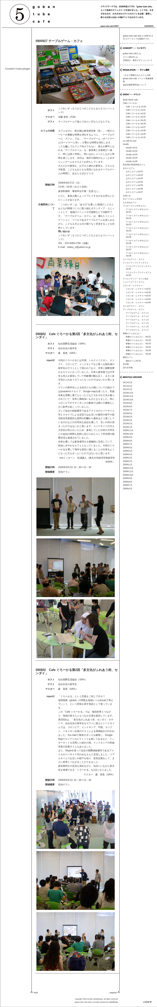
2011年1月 (127, 389)
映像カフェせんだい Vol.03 (138, 344)
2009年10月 (128, 434)
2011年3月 (127, 382)
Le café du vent (129, 141)
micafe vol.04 (131, 158)
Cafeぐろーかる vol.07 (136, 127)
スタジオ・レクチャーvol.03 (138, 296)
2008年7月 (127, 485)
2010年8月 (127, 406)
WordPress (113, 1002)
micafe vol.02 (131, 151)
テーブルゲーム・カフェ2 (137, 316)
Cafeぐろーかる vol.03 (136, 117)
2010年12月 (128, 393)
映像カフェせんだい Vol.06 (138, 354)
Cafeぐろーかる (130, 103)
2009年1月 (127, 465)
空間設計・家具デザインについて (137, 60)
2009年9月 (127, 437)
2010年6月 (127, 413)
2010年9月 (127, 403)
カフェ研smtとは (130, 57)
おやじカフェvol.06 (134, 189)
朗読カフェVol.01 (133, 361)
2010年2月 (127, 423)
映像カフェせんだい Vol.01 (138, 337)
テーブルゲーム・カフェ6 (137, 327)
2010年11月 (128, 396)
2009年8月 (127, 441)
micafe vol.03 (131, 154)
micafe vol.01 (131, 148)
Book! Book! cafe (130, 100)
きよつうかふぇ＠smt (132, 199)
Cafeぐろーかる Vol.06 (136, 124)
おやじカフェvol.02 (134, 175)
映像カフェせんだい (132, 333)
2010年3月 (127, 420)
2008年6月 (127, 489)
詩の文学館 (128, 368)
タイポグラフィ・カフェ (133, 306)
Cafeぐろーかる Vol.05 (136, 120)
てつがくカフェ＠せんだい (134, 206)
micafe (126, 144)
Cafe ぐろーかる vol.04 (136, 107)
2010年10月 (128, 400)
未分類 (126, 364)
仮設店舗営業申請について (134, 85)
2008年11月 (128, 471)
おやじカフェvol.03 (134, 178)
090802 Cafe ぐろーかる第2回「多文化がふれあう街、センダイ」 (77, 335)
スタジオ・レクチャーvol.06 (138, 302)
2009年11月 (128, 430)
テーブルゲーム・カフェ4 (137, 320)
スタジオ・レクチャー (133, 285)
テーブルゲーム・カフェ (133, 309)
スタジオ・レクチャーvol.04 (138, 299)
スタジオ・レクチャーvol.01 (138, 289)
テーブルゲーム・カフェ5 (137, 323)
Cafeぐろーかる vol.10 (136, 137)
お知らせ (127, 196)
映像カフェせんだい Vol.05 (138, 350)
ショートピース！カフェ (133, 282)
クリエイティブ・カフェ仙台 (135, 279)
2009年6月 (127, 448)
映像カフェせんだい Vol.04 (138, 347)
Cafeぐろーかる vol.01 (136, 110)
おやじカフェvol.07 (134, 192)
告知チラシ (64, 472)
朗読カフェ (128, 357)
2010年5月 (127, 417)
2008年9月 (127, 478)
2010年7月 (127, 410)
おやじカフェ (129, 168)
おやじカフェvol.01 (134, 171)
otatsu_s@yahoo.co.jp (78, 247)
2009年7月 (127, 444)
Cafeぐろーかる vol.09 (136, 134)
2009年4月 (127, 454)
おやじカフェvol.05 (134, 185)
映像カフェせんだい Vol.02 (138, 340)
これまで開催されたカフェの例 (136, 75)
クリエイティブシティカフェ (135, 263)
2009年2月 (127, 461)
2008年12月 (128, 468)
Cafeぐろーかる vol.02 (136, 113)
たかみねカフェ (130, 202)
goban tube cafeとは (132, 53)
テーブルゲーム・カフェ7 (137, 330)
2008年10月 (128, 475)
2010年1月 (127, 427)
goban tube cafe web (132, 36)
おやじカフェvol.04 (134, 182)
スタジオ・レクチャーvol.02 (138, 292)
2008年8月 (127, 482)
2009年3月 (127, 458)
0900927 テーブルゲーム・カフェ (59, 41)
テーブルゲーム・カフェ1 (137, 313)
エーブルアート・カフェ (133, 259)
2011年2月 (127, 386)
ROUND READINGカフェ (134, 165)
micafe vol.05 (131, 161)
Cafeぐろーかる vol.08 (136, 130)
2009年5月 (127, 451)
